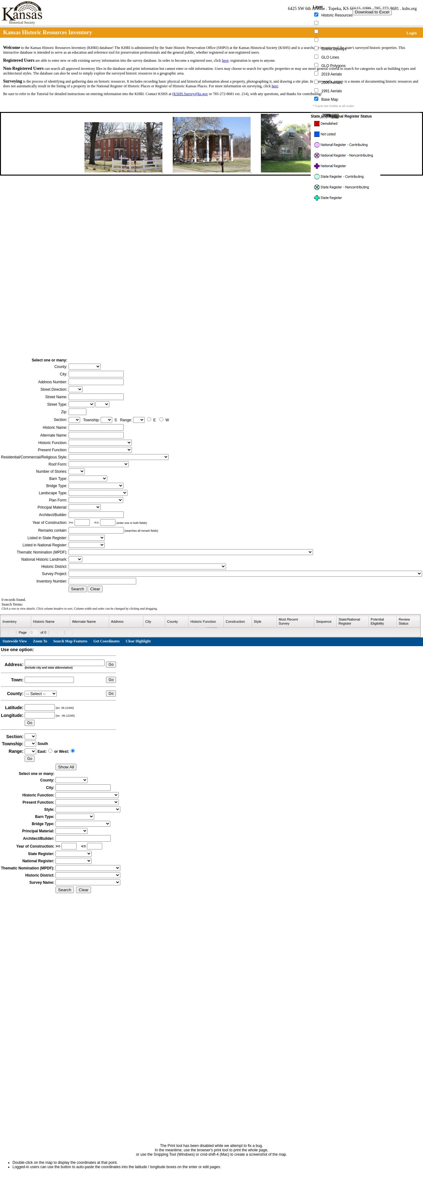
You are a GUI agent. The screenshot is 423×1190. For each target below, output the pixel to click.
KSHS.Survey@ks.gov (191, 94)
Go (110, 664)
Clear (95, 589)
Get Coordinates (107, 641)
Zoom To (40, 641)
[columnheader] (16, 621)
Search (77, 589)
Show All (66, 767)
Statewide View (14, 641)
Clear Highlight (138, 641)
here (225, 60)
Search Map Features (70, 641)
